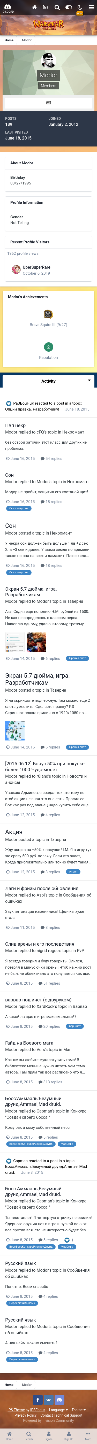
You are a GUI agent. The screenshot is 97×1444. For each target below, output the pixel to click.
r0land (42, 776)
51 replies (49, 983)
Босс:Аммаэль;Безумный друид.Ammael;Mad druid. (33, 1101)
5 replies (48, 1137)
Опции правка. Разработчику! (32, 409)
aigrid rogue (48, 950)
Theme (79, 1410)
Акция (14, 832)
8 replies (50, 927)
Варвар (80, 1006)
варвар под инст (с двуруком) (38, 999)
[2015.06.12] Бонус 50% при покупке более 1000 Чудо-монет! (45, 766)
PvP (80, 950)
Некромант (73, 432)
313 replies (50, 1082)
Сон (9, 475)
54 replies (51, 458)
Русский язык (20, 1263)
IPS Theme (16, 1410)
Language (58, 1410)
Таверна (75, 601)
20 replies (49, 1026)
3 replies (50, 872)
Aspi (41, 895)
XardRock (46, 1006)
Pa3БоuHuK (23, 403)
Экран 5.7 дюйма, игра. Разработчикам (31, 591)
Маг (67, 1049)
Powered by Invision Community (48, 1420)
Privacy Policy (25, 1415)
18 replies (51, 501)
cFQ (40, 432)
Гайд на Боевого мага (29, 1043)
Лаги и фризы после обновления (41, 888)
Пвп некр (15, 425)
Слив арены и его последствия (39, 944)
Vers (41, 1049)
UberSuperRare (36, 267)
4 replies (50, 815)
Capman (44, 1111)
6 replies (50, 658)
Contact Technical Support (61, 1415)
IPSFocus (37, 1410)
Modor (11, 432)
